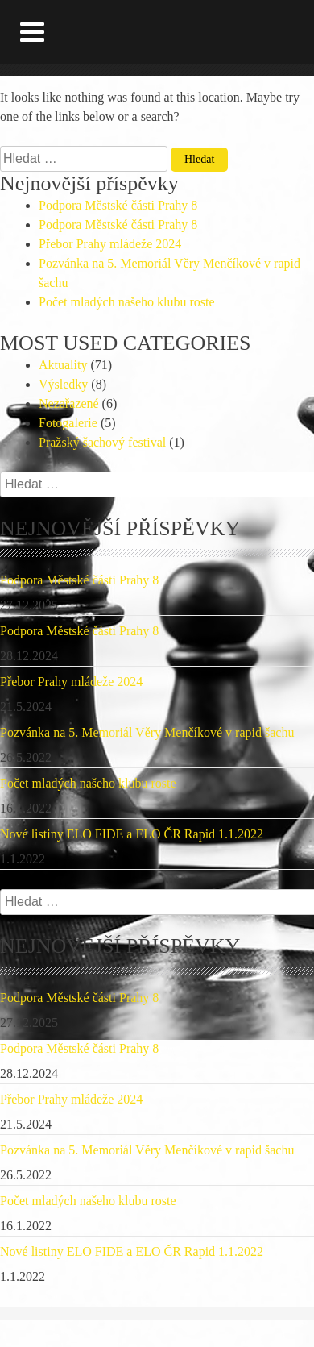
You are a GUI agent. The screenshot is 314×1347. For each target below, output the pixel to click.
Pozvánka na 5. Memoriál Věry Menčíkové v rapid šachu (147, 732)
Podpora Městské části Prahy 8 (118, 205)
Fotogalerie (68, 423)
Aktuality (63, 365)
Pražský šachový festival (102, 442)
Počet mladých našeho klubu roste (127, 302)
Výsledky (63, 384)
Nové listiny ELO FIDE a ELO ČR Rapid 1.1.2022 (131, 834)
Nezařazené (69, 403)
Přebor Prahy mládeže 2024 (110, 244)
